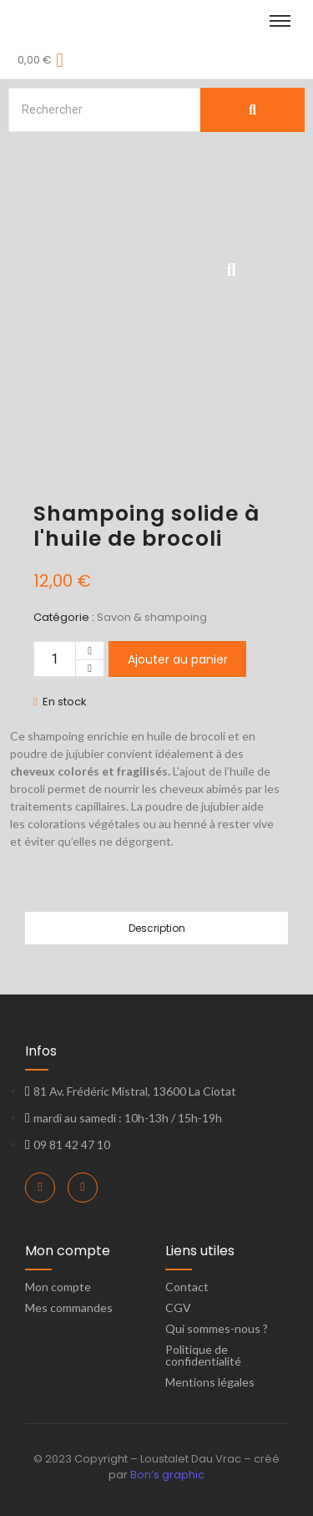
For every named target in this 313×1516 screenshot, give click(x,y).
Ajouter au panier (178, 659)
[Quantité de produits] (54, 659)
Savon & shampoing (152, 617)
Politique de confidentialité (203, 1355)
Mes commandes (69, 1307)
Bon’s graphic (167, 1475)
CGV (178, 1307)
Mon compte (58, 1286)
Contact (187, 1286)
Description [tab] (157, 928)
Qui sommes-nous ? (216, 1328)
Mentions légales (210, 1382)
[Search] (104, 110)
